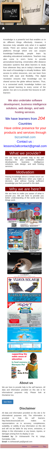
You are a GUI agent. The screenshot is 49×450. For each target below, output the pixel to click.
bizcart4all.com (25, 137)
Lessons (34, 446)
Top (44, 446)
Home (24, 446)
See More (8, 402)
